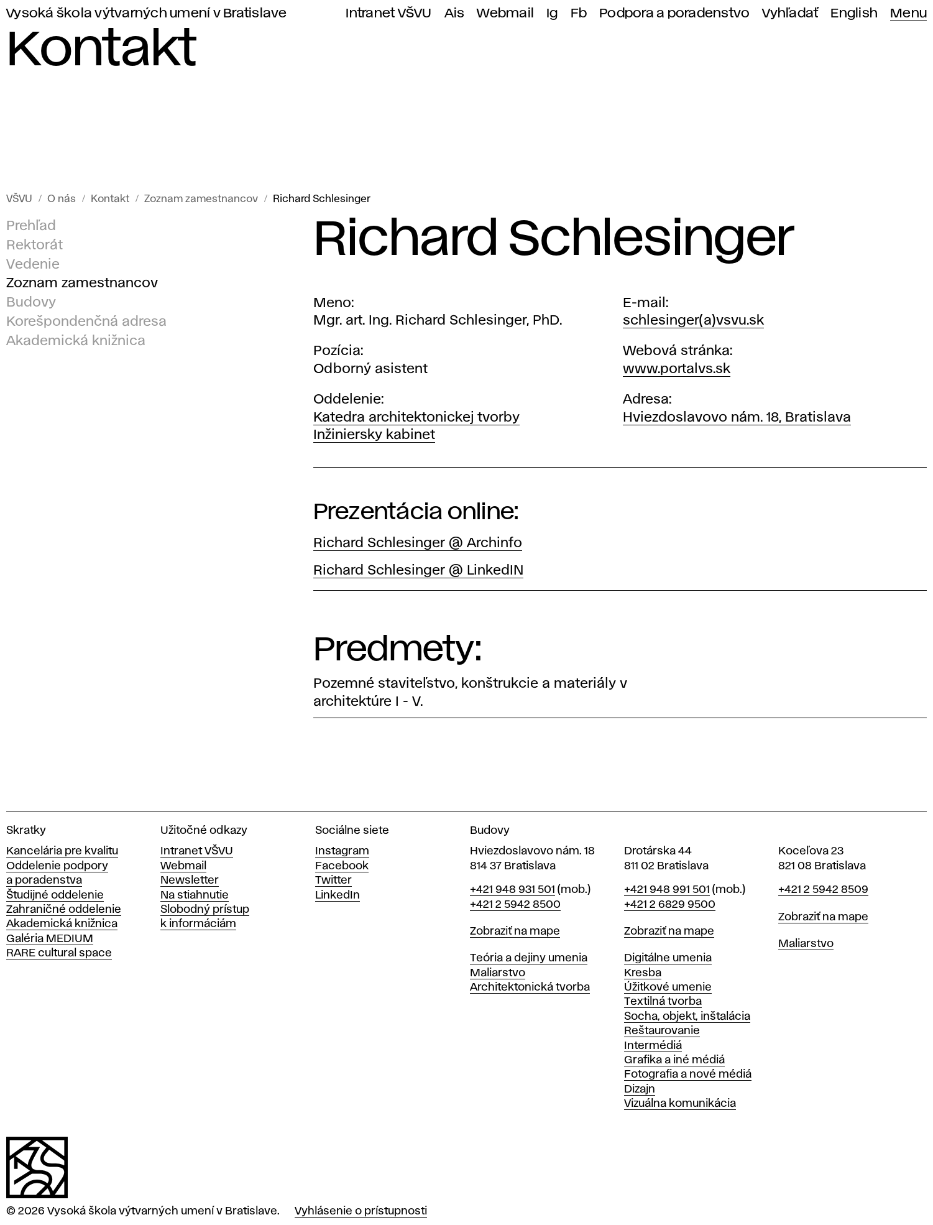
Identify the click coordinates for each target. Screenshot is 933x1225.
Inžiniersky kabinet (374, 435)
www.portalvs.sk (676, 369)
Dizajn (639, 1089)
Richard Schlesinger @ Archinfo (417, 543)
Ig (552, 13)
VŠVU (19, 199)
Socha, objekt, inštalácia (687, 1017)
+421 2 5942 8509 (823, 890)
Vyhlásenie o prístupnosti (361, 1211)
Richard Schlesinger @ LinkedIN (418, 571)
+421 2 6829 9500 (669, 905)
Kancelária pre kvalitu (62, 851)
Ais (454, 13)
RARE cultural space (59, 953)
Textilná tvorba (663, 1002)
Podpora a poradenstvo (674, 13)
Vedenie (33, 265)
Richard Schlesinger (321, 199)
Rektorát (34, 245)
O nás (61, 199)
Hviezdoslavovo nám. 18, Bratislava (737, 418)
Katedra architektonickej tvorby (416, 418)
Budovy (31, 303)
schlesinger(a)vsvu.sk (693, 321)
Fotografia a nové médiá (687, 1074)
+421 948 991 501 (667, 890)
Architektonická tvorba (530, 987)
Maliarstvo (497, 973)
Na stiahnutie (194, 895)
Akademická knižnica (75, 341)
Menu (908, 13)
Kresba (642, 973)
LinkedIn (337, 895)
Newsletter (189, 880)
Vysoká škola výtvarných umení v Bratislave (146, 13)
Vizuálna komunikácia (680, 1104)
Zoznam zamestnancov (201, 199)
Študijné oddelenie (55, 895)
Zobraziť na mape (515, 931)
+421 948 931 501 (512, 890)
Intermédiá (653, 1046)
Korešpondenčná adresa (86, 322)
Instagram (342, 851)
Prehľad (31, 226)
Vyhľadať (790, 13)
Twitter (333, 880)
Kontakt (110, 199)
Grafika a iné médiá (674, 1060)
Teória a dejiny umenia (528, 958)
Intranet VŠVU (388, 13)
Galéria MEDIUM (49, 939)
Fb (579, 13)
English (854, 13)
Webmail (505, 13)
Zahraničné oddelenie (63, 910)
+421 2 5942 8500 (515, 905)
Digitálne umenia (668, 958)
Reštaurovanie (662, 1031)
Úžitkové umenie (668, 987)
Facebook (342, 866)
